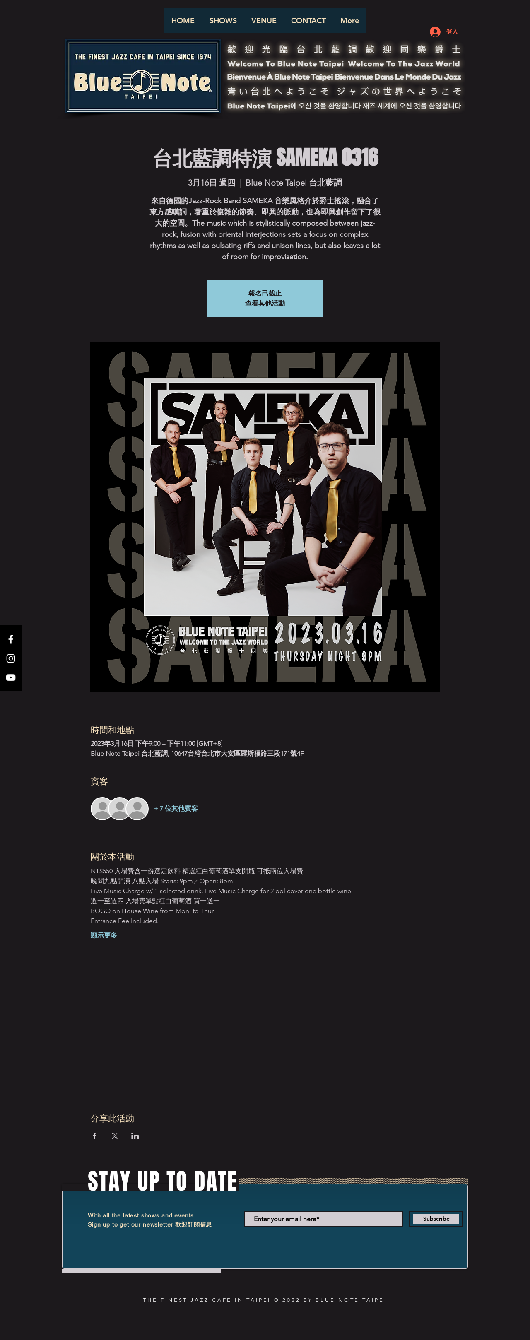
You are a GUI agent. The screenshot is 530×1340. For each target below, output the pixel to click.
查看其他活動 (265, 303)
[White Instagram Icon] (11, 658)
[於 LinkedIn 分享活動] (135, 1136)
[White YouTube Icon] (11, 677)
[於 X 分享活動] (115, 1136)
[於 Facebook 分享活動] (95, 1136)
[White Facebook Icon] (11, 639)
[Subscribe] (436, 1219)
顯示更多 (104, 935)
